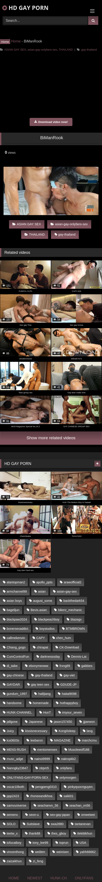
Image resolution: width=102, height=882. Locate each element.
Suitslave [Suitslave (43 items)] (33, 824)
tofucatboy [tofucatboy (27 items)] (14, 842)
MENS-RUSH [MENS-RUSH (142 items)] (16, 749)
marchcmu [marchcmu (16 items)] (89, 740)
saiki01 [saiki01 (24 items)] (69, 796)
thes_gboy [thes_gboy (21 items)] (58, 833)
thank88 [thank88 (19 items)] (34, 833)
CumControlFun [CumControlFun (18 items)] (18, 656)
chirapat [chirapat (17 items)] (42, 647)
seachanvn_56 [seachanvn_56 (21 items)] (48, 805)
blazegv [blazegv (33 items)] (76, 619)
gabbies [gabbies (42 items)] (86, 666)
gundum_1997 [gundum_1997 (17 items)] (17, 693)
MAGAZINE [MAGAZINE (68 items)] (62, 740)
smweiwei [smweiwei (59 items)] (88, 814)
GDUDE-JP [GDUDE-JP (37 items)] (68, 684)
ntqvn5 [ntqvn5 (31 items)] (44, 768)
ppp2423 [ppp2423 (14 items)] (13, 796)
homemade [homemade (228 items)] (41, 703)
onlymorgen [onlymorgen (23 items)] (68, 777)
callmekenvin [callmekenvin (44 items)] (16, 638)
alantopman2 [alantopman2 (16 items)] (16, 582)
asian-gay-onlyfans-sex (42, 49)
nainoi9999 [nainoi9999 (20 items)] (42, 759)
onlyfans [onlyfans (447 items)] (66, 768)
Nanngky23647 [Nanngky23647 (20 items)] (17, 768)
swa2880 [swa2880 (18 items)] (57, 824)
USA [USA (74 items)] (82, 842)
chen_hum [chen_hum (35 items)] (63, 638)
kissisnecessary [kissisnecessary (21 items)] (36, 731)
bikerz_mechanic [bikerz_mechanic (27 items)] (70, 610)
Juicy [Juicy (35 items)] (10, 731)
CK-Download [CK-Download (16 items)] (69, 647)
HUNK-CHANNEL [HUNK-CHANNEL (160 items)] (19, 712)
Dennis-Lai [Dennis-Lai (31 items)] (78, 656)
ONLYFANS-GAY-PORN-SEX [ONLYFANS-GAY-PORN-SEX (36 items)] (27, 777)
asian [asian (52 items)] (41, 591)
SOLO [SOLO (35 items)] (11, 824)
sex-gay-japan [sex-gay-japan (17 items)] (60, 814)
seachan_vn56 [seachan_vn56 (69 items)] (79, 805)
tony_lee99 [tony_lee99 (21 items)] (40, 842)
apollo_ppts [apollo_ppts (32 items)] (44, 582)
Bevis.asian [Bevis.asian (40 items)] (39, 610)
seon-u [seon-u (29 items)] (34, 814)
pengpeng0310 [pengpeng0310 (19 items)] (46, 787)
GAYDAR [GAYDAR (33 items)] (13, 684)
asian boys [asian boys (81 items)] (14, 600)
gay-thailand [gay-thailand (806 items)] (43, 675)
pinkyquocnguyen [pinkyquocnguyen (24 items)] (80, 787)
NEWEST (34, 878)
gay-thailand (89, 49)
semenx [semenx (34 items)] (12, 814)
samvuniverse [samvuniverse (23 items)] (16, 805)
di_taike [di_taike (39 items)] (12, 666)
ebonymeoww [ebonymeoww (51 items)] (38, 666)
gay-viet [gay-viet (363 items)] (69, 675)
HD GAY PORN (25, 8)
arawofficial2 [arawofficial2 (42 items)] (72, 582)
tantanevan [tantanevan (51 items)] (83, 824)
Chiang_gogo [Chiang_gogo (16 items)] (16, 647)
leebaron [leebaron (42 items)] (36, 740)
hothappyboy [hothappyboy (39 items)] (69, 703)
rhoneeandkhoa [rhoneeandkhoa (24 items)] (41, 796)
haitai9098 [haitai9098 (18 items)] (69, 693)
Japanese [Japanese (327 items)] (36, 721)
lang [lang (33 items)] (90, 731)
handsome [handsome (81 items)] (14, 703)
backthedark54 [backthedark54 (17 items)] (73, 600)
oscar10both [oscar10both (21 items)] (15, 787)
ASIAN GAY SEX (15, 49)
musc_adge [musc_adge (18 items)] (15, 759)
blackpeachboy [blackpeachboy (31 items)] (48, 619)
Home (16, 41)
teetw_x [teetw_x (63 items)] (12, 833)
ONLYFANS (84, 878)
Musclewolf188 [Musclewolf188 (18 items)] (78, 749)
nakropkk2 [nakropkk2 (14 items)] (68, 759)
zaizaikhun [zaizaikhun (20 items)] (14, 861)
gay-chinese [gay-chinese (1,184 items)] (15, 675)
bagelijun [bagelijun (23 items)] (13, 610)
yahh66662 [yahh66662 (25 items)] (88, 852)
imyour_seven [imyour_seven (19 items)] (72, 712)
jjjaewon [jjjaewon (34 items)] (89, 721)
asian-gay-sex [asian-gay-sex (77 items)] (67, 591)
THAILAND (66, 49)
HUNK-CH (58, 878)
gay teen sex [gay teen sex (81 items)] (40, 684)
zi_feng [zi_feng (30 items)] (38, 861)
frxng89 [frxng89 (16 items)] (65, 666)
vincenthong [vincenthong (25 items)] (15, 852)
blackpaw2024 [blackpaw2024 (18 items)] (17, 619)
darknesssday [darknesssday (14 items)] (50, 656)
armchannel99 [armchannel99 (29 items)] (17, 591)
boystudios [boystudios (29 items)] (47, 628)
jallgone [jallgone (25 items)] (12, 721)
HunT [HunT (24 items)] (47, 712)
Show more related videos (51, 438)
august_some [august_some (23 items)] (42, 600)
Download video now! (51, 122)
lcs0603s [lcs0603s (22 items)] (13, 740)
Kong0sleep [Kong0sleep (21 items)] (67, 731)
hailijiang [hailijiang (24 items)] (44, 693)
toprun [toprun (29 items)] (63, 842)
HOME (14, 878)
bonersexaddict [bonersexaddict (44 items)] (17, 628)
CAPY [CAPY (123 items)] (40, 638)
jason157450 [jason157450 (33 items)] (63, 721)
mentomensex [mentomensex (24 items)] (47, 749)
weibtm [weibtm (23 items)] (40, 852)
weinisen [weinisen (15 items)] (62, 852)
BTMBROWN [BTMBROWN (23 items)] (75, 628)
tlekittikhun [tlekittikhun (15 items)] (84, 833)
